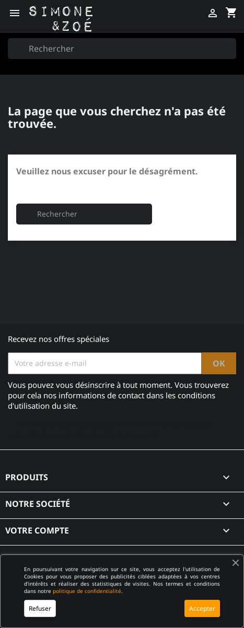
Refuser (40, 608)
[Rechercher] (122, 48)
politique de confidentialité (87, 591)
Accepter (202, 608)
